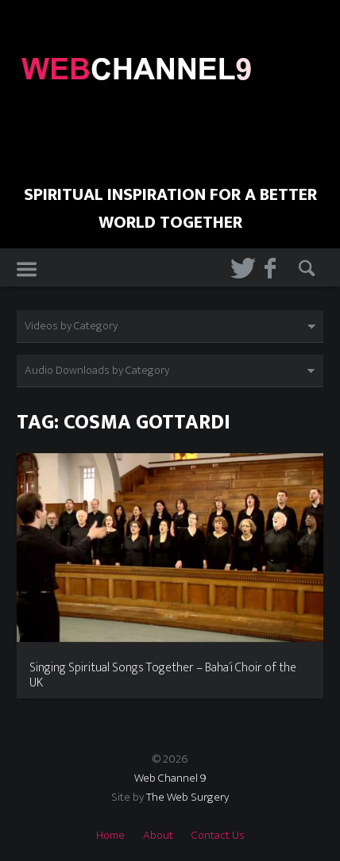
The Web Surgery (187, 797)
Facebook (271, 267)
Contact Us (218, 835)
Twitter (237, 267)
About (158, 835)
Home (110, 835)
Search (305, 267)
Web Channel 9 (170, 778)
